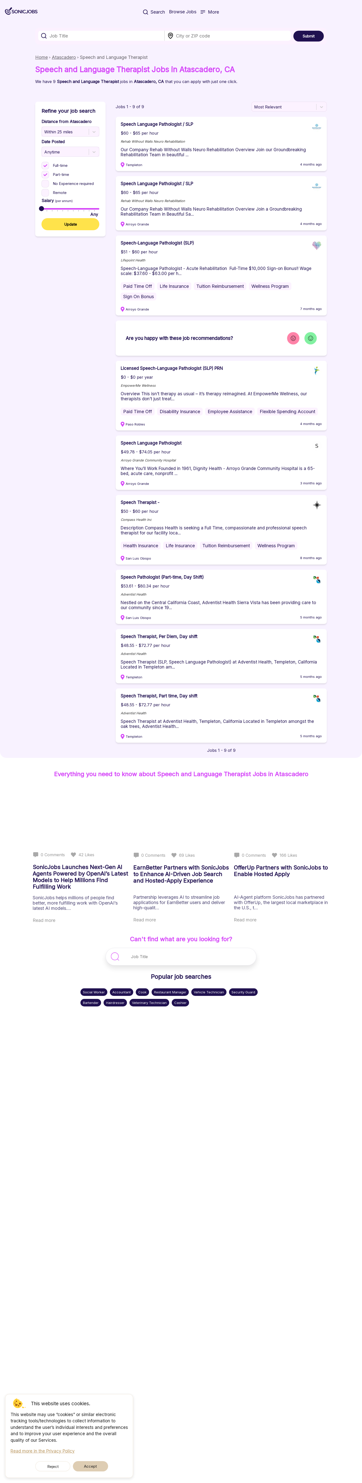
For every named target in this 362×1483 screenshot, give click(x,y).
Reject (59, 1466)
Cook (142, 992)
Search (154, 12)
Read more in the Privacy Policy (43, 1451)
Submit (308, 36)
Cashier (180, 1003)
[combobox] (101, 36)
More (209, 12)
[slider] (41, 208)
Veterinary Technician (149, 1003)
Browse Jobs (182, 12)
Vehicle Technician (209, 992)
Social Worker (94, 992)
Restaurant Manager (170, 992)
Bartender (91, 1003)
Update (70, 224)
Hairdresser (115, 1003)
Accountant (121, 992)
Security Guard (243, 992)
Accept (84, 1466)
